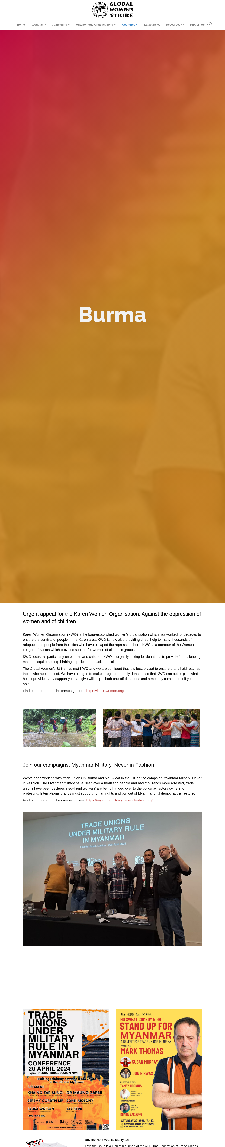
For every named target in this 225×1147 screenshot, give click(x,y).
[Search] (210, 24)
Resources (173, 24)
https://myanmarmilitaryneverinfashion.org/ (119, 800)
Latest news (152, 24)
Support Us (197, 24)
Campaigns (59, 24)
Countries (128, 24)
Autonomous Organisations (94, 24)
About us (37, 24)
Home (21, 24)
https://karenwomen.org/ (105, 691)
